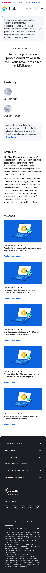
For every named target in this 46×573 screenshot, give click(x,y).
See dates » (12, 137)
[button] (40, 29)
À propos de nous (23, 444)
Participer (23, 450)
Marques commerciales (13, 519)
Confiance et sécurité (23, 464)
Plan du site (9, 525)
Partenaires (23, 457)
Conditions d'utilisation (13, 522)
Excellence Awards (23, 477)
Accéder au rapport (36, 2)
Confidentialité (28, 522)
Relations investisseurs (23, 471)
